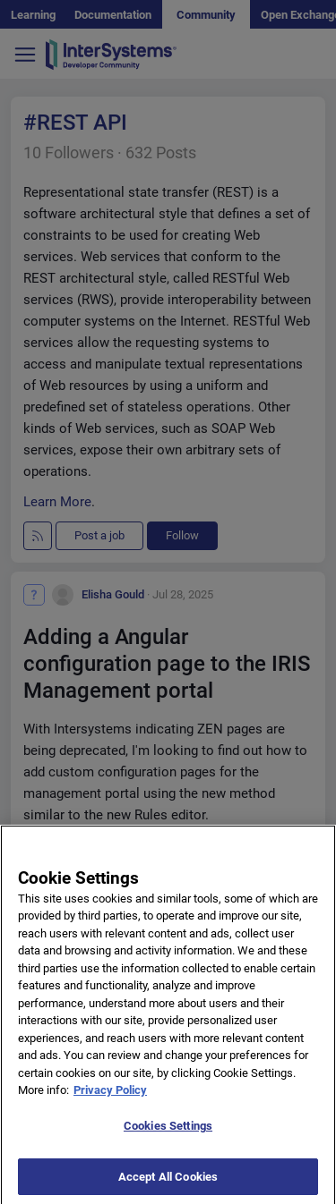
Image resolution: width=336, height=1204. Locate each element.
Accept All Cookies (168, 1184)
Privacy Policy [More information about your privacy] (110, 1097)
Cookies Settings (168, 1133)
